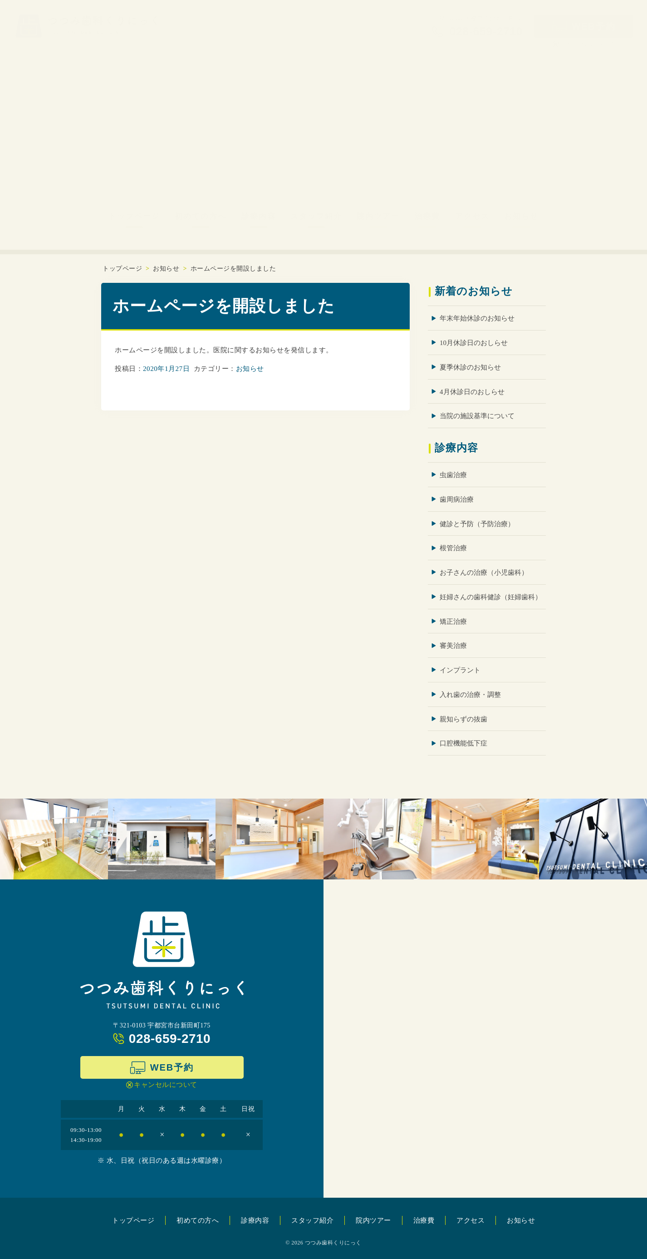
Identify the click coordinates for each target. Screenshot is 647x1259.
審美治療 (453, 645)
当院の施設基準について (477, 416)
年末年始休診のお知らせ (477, 318)
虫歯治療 (453, 475)
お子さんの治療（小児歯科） (484, 572)
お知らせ (521, 216)
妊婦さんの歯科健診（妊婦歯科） (491, 596)
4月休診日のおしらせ (472, 391)
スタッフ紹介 (316, 216)
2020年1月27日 (166, 368)
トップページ (134, 216)
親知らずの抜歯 (463, 718)
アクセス (472, 216)
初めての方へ (200, 216)
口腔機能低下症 (463, 743)
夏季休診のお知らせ (470, 367)
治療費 (427, 216)
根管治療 (453, 548)
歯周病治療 (457, 499)
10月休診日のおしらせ (474, 342)
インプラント (460, 670)
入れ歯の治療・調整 (470, 694)
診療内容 (258, 216)
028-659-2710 (170, 1039)
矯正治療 (453, 621)
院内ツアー (378, 216)
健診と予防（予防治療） (477, 523)
